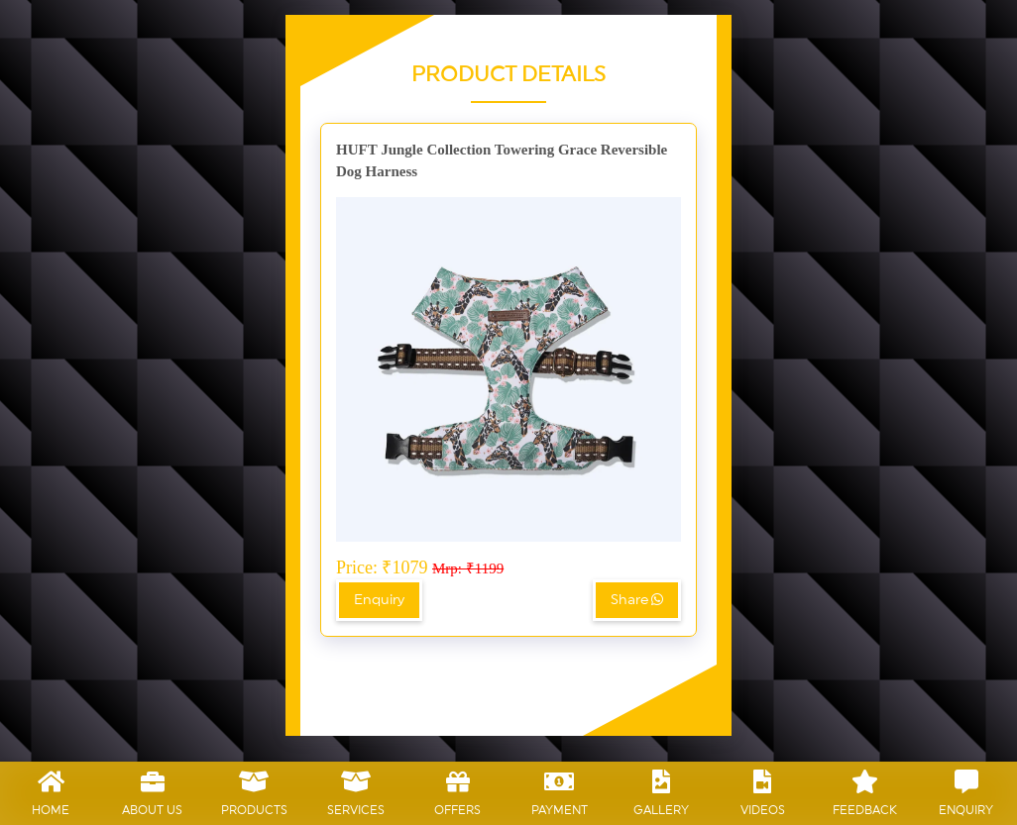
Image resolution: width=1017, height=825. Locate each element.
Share (637, 599)
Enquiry (379, 600)
